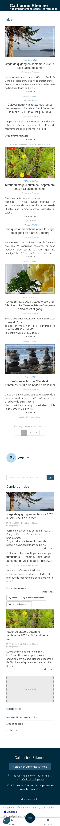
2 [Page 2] (30, 432)
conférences (13, 730)
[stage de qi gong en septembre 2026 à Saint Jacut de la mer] (30, 41)
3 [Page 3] (36, 432)
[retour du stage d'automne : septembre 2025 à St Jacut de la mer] (30, 162)
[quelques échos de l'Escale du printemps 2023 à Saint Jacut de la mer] (30, 359)
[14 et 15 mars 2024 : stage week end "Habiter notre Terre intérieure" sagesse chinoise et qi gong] (30, 279)
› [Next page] (42, 432)
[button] (7, 820)
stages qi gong (14, 723)
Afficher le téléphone (32, 779)
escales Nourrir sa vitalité (20, 717)
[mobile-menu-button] (30, 818)
